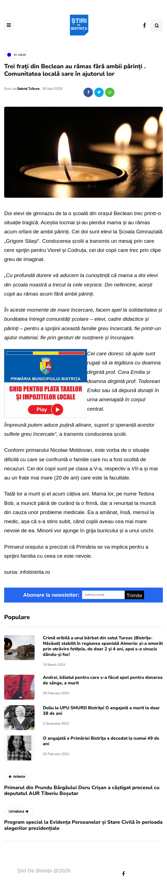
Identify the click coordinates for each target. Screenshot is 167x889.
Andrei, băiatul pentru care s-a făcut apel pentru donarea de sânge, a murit (103, 680)
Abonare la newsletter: (51, 595)
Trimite (134, 595)
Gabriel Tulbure (28, 89)
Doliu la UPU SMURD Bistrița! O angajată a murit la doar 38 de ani (101, 710)
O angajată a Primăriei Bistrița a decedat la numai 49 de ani (101, 741)
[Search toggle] (157, 25)
